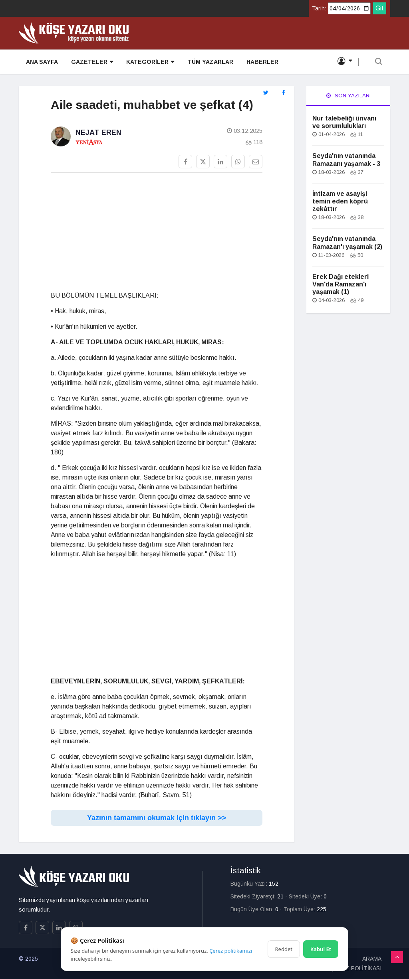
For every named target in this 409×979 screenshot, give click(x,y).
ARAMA (371, 958)
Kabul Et (320, 949)
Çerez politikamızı (230, 950)
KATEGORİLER (149, 62)
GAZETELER (91, 62)
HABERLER (260, 62)
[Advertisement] (156, 235)
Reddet (283, 949)
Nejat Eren (98, 132)
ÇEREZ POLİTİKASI (355, 968)
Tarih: (319, 8)
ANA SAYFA (41, 62)
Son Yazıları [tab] (348, 96)
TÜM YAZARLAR (208, 62)
